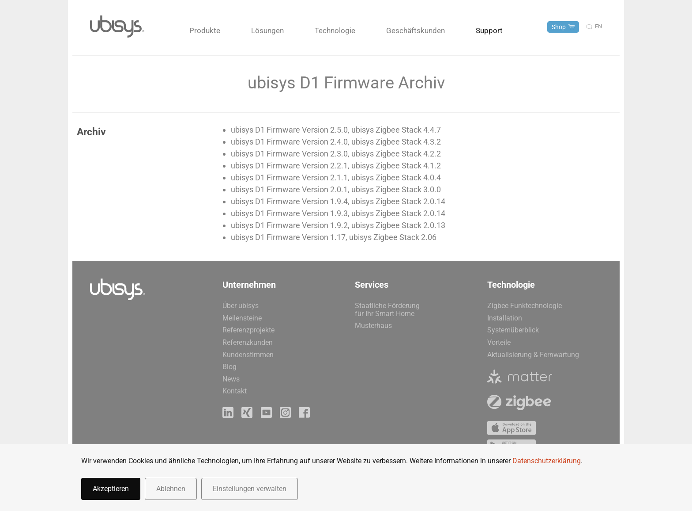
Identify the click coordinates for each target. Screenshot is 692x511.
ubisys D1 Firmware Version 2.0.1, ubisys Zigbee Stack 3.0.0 (336, 189)
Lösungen (267, 30)
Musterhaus (373, 325)
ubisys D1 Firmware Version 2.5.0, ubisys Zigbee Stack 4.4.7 (336, 129)
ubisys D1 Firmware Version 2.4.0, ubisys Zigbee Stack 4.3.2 (336, 141)
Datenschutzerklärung (546, 461)
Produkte (204, 30)
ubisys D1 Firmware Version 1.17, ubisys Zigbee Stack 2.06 (333, 237)
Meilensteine (242, 318)
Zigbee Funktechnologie (524, 305)
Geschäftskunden (415, 30)
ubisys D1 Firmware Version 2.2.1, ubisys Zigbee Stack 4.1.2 (336, 165)
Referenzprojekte (248, 330)
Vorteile (499, 342)
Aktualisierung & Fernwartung (533, 355)
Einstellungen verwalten (249, 488)
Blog (229, 366)
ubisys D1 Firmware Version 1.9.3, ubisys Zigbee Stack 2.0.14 (338, 213)
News (231, 379)
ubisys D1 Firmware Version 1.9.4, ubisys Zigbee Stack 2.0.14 (338, 201)
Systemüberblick (513, 330)
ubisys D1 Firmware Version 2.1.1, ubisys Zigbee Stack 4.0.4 (336, 177)
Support (489, 30)
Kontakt (234, 391)
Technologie (335, 30)
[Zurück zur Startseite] (117, 26)
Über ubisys (240, 305)
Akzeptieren (111, 488)
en (598, 26)
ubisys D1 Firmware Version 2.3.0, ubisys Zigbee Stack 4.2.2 (336, 153)
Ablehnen (170, 488)
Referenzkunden (247, 342)
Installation (504, 318)
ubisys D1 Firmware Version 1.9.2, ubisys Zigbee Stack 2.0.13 (338, 225)
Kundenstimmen (248, 355)
